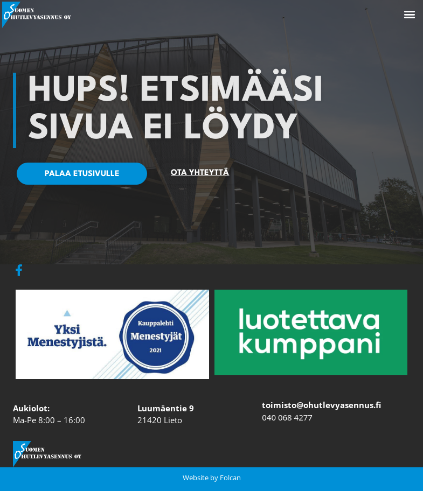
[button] (409, 14)
